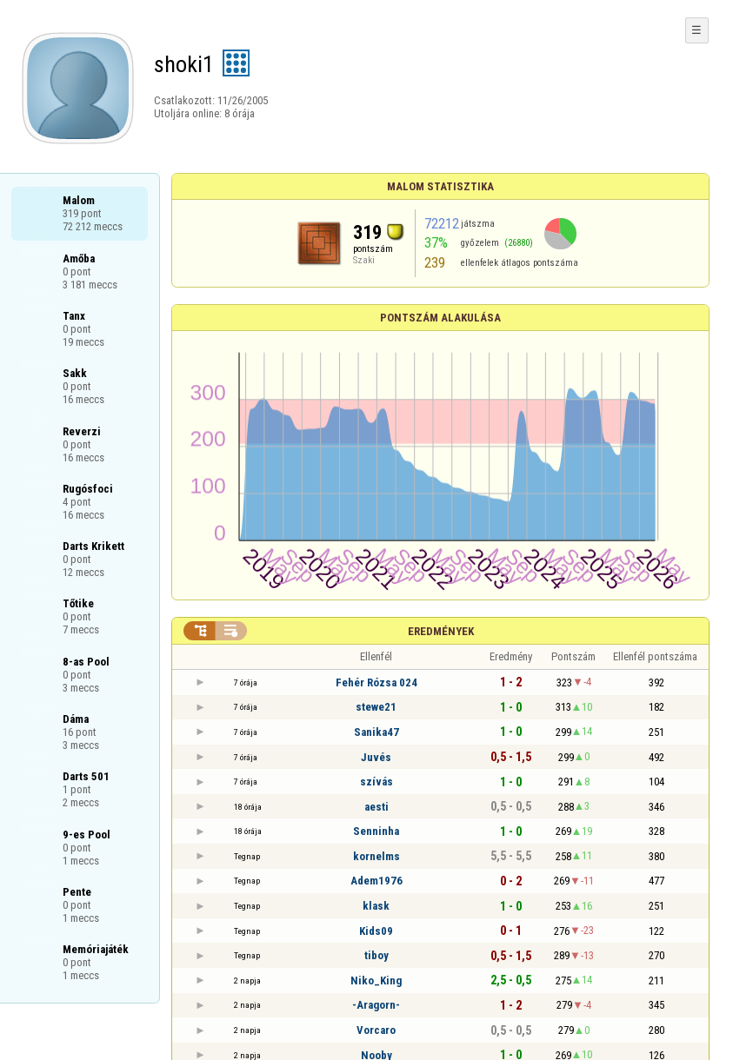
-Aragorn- (376, 1004)
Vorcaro (376, 1030)
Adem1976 (376, 880)
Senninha (376, 831)
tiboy (376, 955)
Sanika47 (376, 732)
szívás (376, 781)
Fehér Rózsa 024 (376, 682)
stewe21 (376, 706)
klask (376, 905)
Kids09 (376, 930)
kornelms (376, 856)
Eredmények (441, 631)
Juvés (376, 757)
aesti (376, 806)
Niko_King (376, 980)
